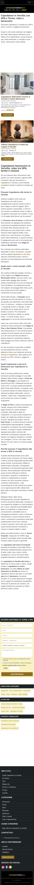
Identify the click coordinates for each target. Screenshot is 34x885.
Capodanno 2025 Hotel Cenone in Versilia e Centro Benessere (15, 98)
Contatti (4, 846)
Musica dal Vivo (6, 707)
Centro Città (5, 711)
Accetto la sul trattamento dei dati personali (15, 659)
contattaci (5, 185)
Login (30, 2)
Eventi (3, 694)
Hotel (8, 694)
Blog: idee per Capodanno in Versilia (14, 828)
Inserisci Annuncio (8, 857)
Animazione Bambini (18, 707)
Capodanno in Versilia (21, 254)
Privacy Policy (13, 659)
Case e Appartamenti (15, 690)
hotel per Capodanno (9, 355)
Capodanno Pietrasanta (8, 724)
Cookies (5, 793)
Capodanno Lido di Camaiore (10, 720)
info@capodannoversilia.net (11, 837)
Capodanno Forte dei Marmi (9, 728)
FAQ (3, 781)
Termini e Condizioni (9, 787)
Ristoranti (14, 694)
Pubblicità (5, 852)
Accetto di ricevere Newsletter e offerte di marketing (16, 663)
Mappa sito (6, 784)
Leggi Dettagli (7, 115)
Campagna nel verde (16, 711)
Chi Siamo (5, 778)
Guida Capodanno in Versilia (11, 775)
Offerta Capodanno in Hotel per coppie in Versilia (14, 146)
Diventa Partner (7, 849)
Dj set (20, 704)
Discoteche (26, 690)
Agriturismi (4, 690)
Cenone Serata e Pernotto (9, 704)
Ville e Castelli (22, 694)
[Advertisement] (17, 58)
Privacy (4, 790)
